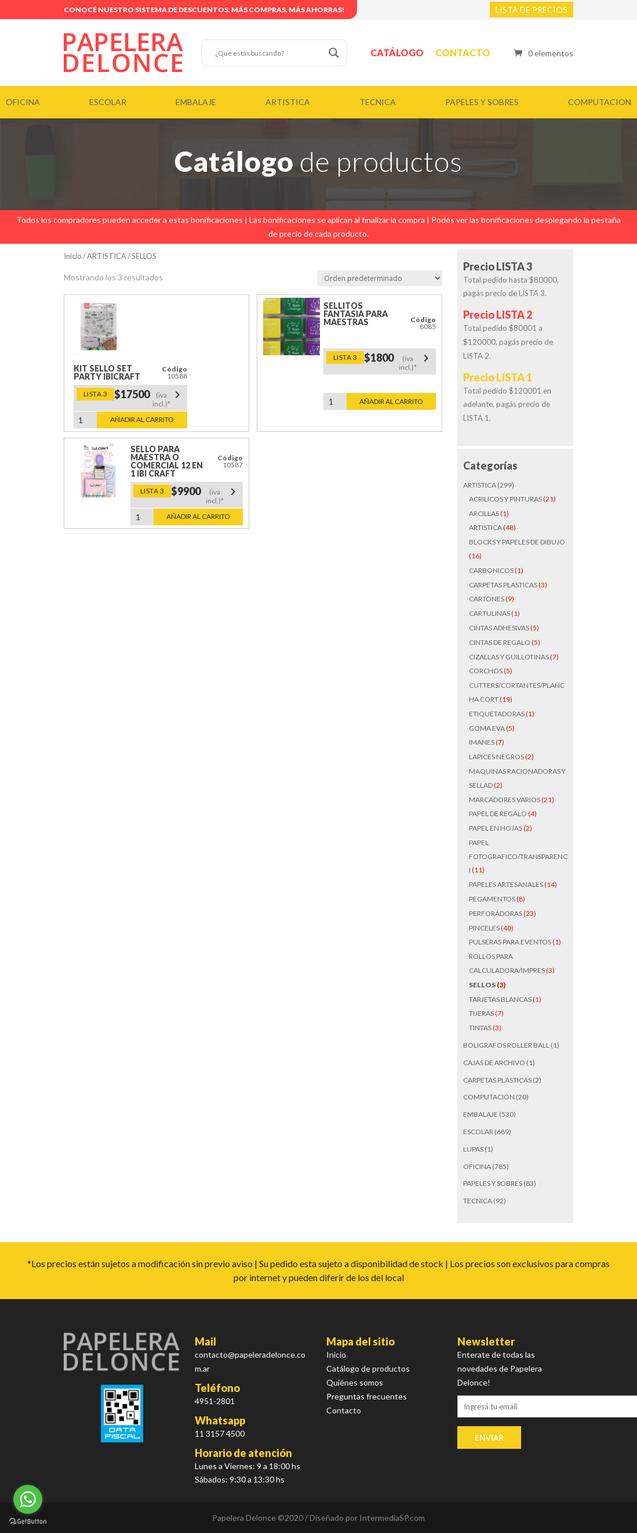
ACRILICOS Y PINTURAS (505, 499)
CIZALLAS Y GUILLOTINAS (509, 656)
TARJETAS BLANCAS (500, 999)
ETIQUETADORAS (497, 713)
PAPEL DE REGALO (498, 813)
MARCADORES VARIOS (504, 799)
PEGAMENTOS (492, 898)
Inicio (73, 256)
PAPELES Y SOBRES (482, 102)
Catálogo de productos (368, 1368)
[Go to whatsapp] (27, 1499)
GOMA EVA (487, 728)
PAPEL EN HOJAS (495, 828)
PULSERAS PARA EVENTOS (510, 941)
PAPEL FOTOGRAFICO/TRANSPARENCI (518, 856)
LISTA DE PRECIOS (531, 10)
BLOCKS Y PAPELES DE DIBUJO (517, 542)
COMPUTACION (599, 102)
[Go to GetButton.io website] (27, 1521)
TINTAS (480, 1027)
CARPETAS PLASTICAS (503, 584)
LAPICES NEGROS (496, 756)
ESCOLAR (107, 102)
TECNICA (377, 102)
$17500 (149, 398)
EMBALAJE (196, 102)
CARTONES (486, 598)
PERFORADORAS (495, 913)
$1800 (398, 361)
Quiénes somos (354, 1382)
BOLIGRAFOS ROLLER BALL (506, 1045)
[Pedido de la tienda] (379, 278)
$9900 (205, 495)
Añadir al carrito (142, 419)
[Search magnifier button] (334, 53)
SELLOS (482, 984)
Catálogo (397, 52)
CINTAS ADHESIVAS (499, 627)
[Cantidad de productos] (85, 420)
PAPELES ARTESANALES (506, 884)
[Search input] (269, 53)
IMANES (481, 742)
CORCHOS (486, 670)
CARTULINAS (489, 613)
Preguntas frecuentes (366, 1396)
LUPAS (473, 1149)
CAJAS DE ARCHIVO (494, 1062)
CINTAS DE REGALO (499, 642)
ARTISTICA (287, 102)
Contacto (462, 52)
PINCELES (484, 928)
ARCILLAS (484, 513)
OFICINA (23, 102)
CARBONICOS (491, 570)
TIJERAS (481, 1013)
